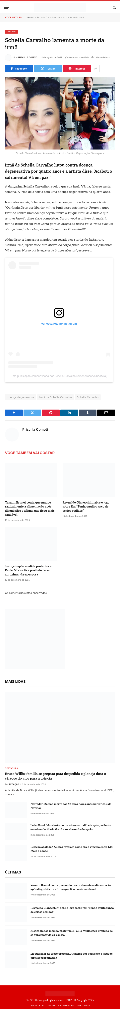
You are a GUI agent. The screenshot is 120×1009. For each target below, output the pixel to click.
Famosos (11, 32)
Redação (14, 784)
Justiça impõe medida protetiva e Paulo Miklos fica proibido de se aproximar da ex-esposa (28, 570)
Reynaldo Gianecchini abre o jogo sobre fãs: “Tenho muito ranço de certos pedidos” (86, 506)
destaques (11, 768)
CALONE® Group (35, 1000)
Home (30, 17)
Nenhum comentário (77, 57)
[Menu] (6, 7)
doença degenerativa (20, 397)
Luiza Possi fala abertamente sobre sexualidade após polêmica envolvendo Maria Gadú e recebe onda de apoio (70, 827)
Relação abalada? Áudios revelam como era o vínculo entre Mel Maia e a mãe (71, 849)
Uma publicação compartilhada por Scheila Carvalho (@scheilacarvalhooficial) (59, 376)
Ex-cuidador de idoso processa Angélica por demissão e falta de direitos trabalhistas (71, 955)
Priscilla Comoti (27, 57)
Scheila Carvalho (88, 397)
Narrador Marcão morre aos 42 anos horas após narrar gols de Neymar (70, 806)
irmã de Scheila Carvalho (55, 397)
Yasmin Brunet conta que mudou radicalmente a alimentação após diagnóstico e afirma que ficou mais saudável (29, 508)
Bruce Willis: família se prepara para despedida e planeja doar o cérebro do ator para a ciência (55, 776)
